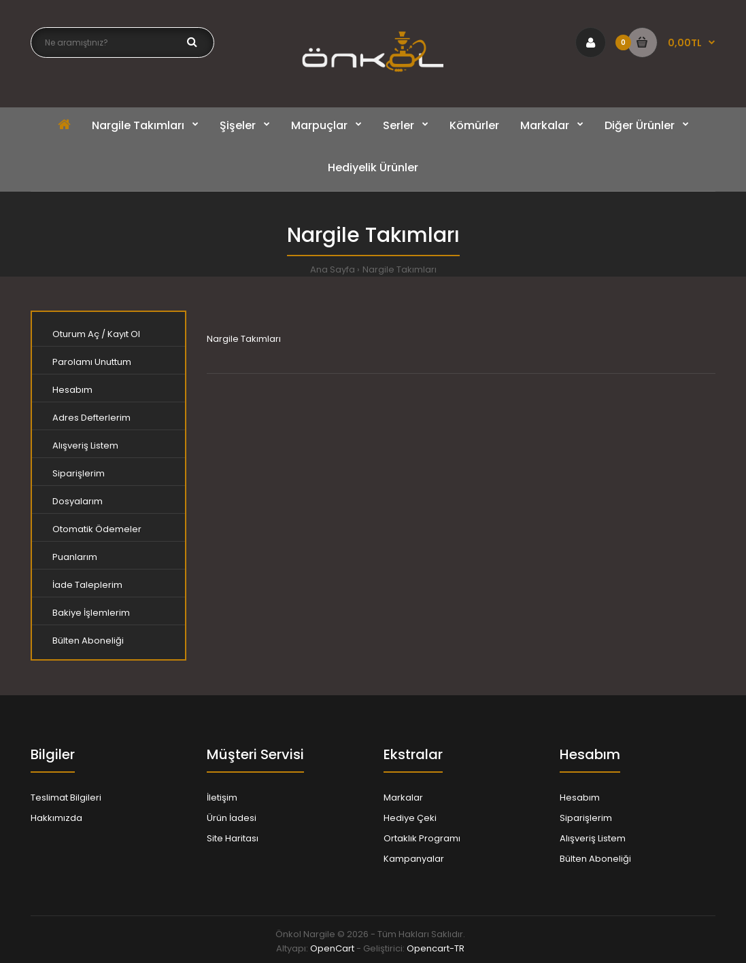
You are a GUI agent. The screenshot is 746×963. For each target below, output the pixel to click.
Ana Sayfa (332, 269)
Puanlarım (74, 556)
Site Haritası (232, 838)
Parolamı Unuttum (91, 361)
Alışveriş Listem (85, 445)
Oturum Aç (75, 334)
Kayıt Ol (123, 334)
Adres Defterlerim (91, 417)
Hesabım (72, 389)
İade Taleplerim (87, 584)
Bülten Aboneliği (88, 640)
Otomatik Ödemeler (96, 529)
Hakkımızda (56, 817)
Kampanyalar (414, 858)
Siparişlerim (78, 473)
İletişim (222, 797)
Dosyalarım (77, 501)
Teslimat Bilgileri (66, 797)
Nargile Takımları (399, 269)
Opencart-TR (435, 948)
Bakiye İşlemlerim (91, 612)
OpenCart (332, 948)
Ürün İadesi (231, 817)
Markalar (403, 797)
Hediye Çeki (410, 817)
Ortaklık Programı (422, 838)
